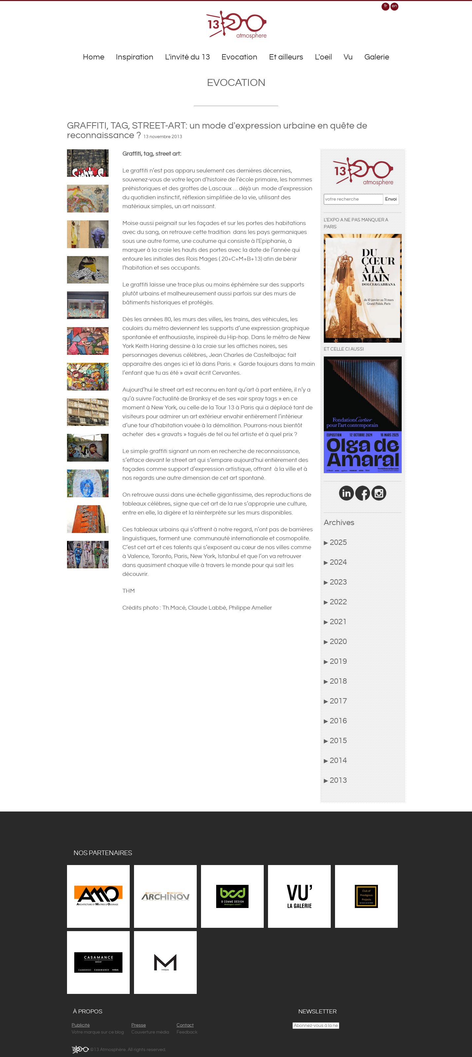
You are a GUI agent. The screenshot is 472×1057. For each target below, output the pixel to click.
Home (93, 57)
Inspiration (134, 57)
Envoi (391, 199)
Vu (348, 57)
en (394, 6)
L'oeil (323, 57)
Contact (185, 1025)
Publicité (81, 1025)
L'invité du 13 (187, 57)
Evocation (239, 57)
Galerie (376, 57)
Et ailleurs (286, 57)
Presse (138, 1025)
